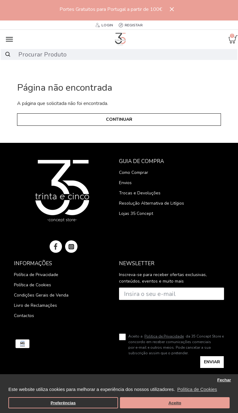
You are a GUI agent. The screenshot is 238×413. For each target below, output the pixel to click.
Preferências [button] (63, 403)
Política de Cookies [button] (197, 389)
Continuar (119, 119)
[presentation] (162, 314)
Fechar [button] (224, 380)
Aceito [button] (175, 403)
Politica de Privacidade (164, 336)
